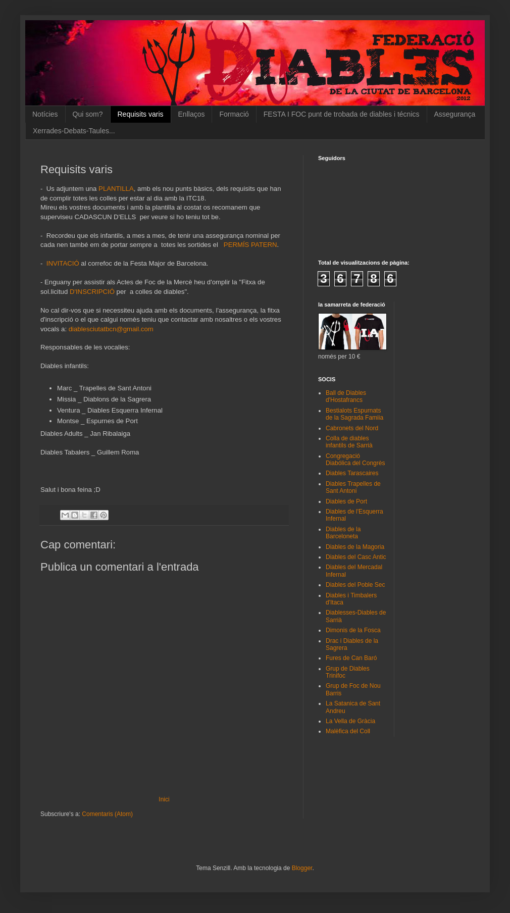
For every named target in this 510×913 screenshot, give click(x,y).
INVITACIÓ (61, 263)
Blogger (302, 868)
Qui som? (88, 114)
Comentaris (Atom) (107, 814)
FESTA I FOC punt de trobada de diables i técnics (342, 114)
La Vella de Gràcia (350, 721)
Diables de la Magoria (355, 546)
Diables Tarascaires (352, 473)
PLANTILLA (116, 188)
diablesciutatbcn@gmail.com (111, 329)
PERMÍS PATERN (250, 244)
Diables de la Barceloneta (343, 533)
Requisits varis (141, 114)
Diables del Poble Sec (355, 584)
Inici (164, 799)
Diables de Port (346, 501)
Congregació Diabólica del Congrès (355, 459)
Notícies (45, 114)
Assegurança (455, 114)
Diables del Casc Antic (356, 557)
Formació (233, 114)
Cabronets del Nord (352, 428)
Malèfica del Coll (348, 731)
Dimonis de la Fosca (353, 630)
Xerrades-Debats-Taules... (74, 131)
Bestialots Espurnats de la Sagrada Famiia (354, 414)
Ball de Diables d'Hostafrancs (346, 396)
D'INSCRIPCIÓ (92, 291)
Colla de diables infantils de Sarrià (349, 442)
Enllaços (191, 114)
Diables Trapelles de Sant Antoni (353, 487)
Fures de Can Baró (351, 658)
